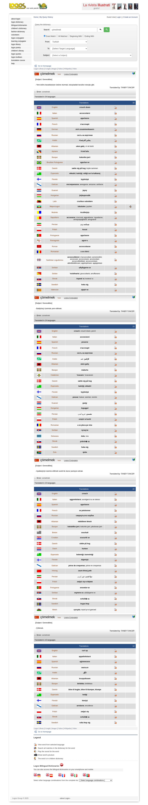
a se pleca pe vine (84, 425)
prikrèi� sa (84, 441)
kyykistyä (85, 179)
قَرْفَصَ (86, 359)
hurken (85, 549)
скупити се (78, 593)
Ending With (88, 36)
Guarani (55, 190)
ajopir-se (84, 290)
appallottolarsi (85, 657)
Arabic (54, 140)
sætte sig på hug (78, 168)
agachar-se (84, 162)
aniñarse (99, 184)
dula (83, 436)
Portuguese (54, 235)
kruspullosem (84, 679)
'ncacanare (89, 375)
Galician (55, 184)
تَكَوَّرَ (84, 673)
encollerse (89, 706)
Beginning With (75, 36)
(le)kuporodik (84, 195)
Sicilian (54, 274)
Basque (55, 157)
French (54, 124)
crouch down (84, 107)
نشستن (89, 414)
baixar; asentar (85, 397)
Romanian (55, 252)
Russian (55, 135)
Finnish (55, 179)
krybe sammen (92, 168)
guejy (85, 403)
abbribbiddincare (73, 263)
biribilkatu (88, 684)
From (47, 42)
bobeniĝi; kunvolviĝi (84, 555)
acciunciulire (97, 257)
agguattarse (88, 217)
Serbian (55, 268)
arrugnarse (92, 220)
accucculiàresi (73, 257)
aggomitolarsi (75, 499)
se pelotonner (84, 511)
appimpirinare (86, 263)
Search (46, 30)
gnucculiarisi (85, 274)
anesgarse (84, 184)
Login (119, 17)
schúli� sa (84, 599)
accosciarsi (84, 337)
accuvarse (71, 217)
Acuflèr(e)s (84, 212)
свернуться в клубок (85, 516)
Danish (54, 168)
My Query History (46, 17)
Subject (46, 55)
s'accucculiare (85, 257)
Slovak (54, 279)
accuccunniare (91, 261)
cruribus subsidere (85, 201)
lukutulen (81, 206)
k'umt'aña (85, 151)
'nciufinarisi (74, 274)
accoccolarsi (84, 113)
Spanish (55, 118)
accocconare (84, 259)
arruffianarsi (95, 274)
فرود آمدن (81, 414)
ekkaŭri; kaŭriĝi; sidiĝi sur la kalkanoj (84, 173)
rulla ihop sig (84, 723)
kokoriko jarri (84, 157)
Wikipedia (67, 69)
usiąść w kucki (85, 419)
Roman (55, 246)
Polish (54, 230)
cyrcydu (77, 610)
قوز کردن (80, 577)
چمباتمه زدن (84, 224)
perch (93, 331)
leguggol (84, 408)
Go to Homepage (44, 66)
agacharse (85, 118)
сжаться (84, 668)
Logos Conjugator (71, 74)
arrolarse (80, 706)
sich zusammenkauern (84, 129)
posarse (85, 342)
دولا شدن (88, 577)
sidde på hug (84, 544)
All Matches (62, 36)
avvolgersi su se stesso (91, 499)
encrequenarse (72, 184)
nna (87, 436)
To (48, 49)
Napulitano (55, 217)
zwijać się (85, 712)
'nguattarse (98, 217)
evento (94, 397)
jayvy (85, 190)
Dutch (54, 549)
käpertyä (84, 560)
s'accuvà (79, 217)
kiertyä (85, 701)
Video (75, 69)
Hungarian (55, 195)
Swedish (54, 285)
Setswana (55, 436)
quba (85, 452)
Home (36, 17)
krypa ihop (84, 604)
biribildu (80, 684)
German (55, 129)
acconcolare (94, 259)
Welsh (54, 610)
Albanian (54, 146)
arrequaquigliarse (80, 220)
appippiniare (97, 263)
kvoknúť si (89, 279)
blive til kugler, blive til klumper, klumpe (85, 690)
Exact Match (50, 36)
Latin (55, 201)
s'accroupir (84, 124)
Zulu (54, 452)
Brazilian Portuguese (55, 162)
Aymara (55, 151)
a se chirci (85, 252)
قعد (82, 359)
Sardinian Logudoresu (54, 260)
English (55, 107)
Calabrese (55, 375)
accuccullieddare (78, 261)
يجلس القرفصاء (84, 140)
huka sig (84, 285)
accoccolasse (84, 246)
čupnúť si (80, 279)
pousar (75, 397)
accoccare (74, 259)
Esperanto (55, 173)
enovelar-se (85, 588)
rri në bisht (89, 146)
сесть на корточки (84, 135)
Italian (54, 113)
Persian (55, 224)
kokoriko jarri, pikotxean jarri (91, 527)
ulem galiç (80, 146)
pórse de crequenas (77, 566)
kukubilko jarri (73, 527)
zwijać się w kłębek (85, 582)
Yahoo (60, 69)
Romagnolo (54, 241)
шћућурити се (85, 268)
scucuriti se (85, 538)
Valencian (54, 290)
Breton (54, 533)
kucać (84, 230)
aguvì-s (85, 241)
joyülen (89, 206)
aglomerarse (85, 662)
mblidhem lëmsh (85, 522)
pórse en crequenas (93, 566)
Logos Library (39, 69)
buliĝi (85, 695)
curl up (85, 651)
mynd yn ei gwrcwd (88, 610)
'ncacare (80, 375)
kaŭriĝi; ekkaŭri (84, 386)
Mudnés (55, 212)
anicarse (92, 184)
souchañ (84, 533)
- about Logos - (65, 798)
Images (54, 69)
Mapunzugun (55, 206)
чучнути (84, 430)
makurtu (84, 370)
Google (47, 69)
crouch (77, 331)
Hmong (55, 571)
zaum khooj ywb (84, 571)
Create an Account (130, 17)
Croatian (54, 538)
